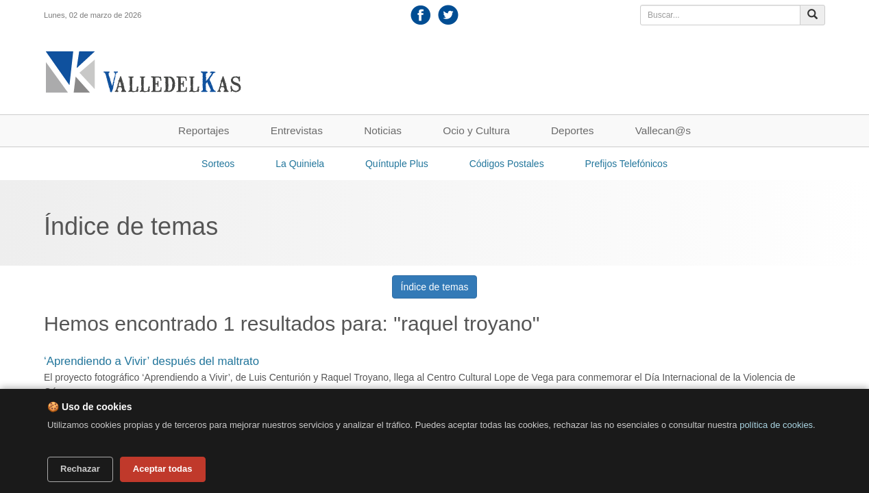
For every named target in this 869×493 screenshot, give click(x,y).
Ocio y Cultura (476, 130)
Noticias (383, 130)
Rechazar (80, 469)
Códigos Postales (506, 163)
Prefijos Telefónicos (626, 163)
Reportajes (203, 130)
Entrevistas (297, 130)
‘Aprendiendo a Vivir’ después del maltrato (151, 361)
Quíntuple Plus (396, 163)
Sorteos (217, 163)
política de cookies (776, 425)
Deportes (572, 130)
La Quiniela (300, 163)
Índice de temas (435, 286)
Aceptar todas (163, 469)
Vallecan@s (663, 130)
